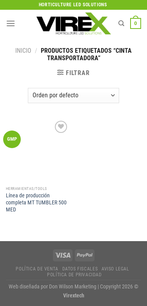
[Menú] (10, 23)
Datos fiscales (80, 269)
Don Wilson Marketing (72, 286)
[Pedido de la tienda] (73, 95)
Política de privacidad (74, 274)
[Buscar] (121, 23)
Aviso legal (115, 269)
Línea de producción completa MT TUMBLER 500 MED (36, 202)
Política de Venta (37, 269)
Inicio (23, 50)
